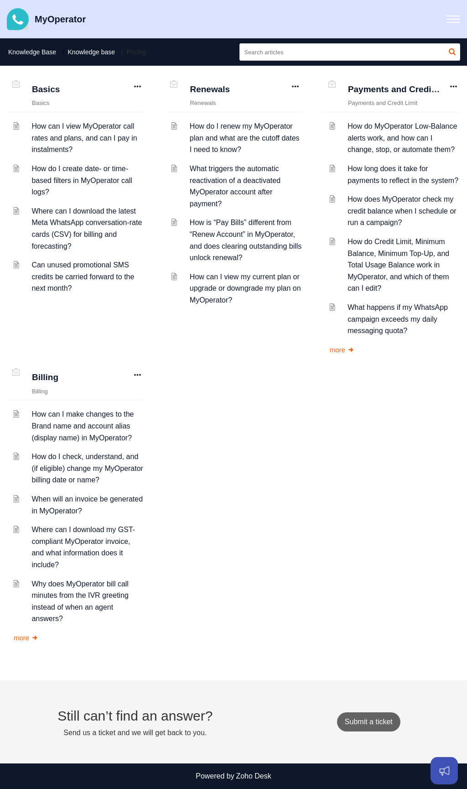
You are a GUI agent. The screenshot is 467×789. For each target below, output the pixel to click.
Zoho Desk (253, 776)
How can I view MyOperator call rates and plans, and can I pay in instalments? (84, 137)
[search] (350, 52)
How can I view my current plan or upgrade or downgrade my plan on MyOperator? (245, 288)
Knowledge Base (32, 52)
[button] (453, 19)
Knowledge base (91, 52)
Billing (45, 377)
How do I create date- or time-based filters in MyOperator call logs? (81, 180)
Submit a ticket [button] (369, 722)
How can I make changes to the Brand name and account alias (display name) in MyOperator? (82, 425)
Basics (46, 89)
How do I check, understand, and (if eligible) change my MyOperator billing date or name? (87, 468)
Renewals (210, 89)
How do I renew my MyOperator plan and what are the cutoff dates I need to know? (245, 137)
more (342, 350)
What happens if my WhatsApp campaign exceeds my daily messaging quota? (398, 318)
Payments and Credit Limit (402, 89)
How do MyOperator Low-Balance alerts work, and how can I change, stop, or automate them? (402, 137)
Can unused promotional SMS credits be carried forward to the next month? (82, 276)
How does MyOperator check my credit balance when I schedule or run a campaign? (402, 210)
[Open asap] (444, 770)
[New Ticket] (368, 722)
